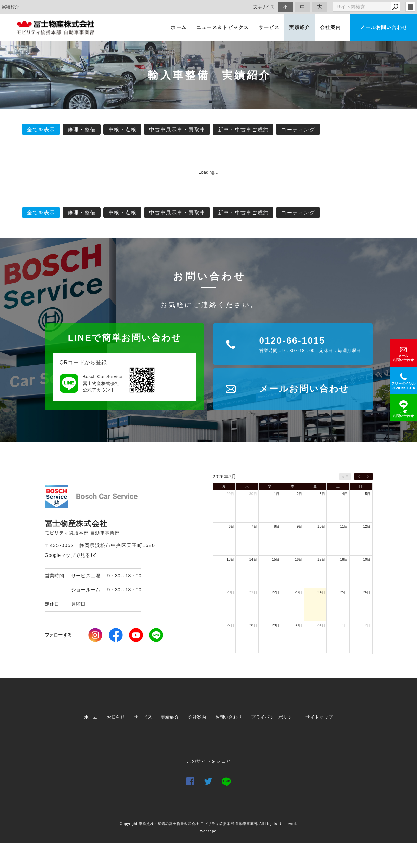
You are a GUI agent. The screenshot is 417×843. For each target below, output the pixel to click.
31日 (321, 625)
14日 (253, 559)
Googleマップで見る (70, 555)
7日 (254, 526)
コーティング (298, 129)
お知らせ (116, 717)
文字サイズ (264, 7)
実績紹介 (299, 27)
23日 (298, 592)
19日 (366, 559)
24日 (321, 592)
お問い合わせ (229, 717)
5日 (367, 494)
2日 (299, 494)
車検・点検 (122, 129)
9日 (299, 526)
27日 (230, 625)
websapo (208, 831)
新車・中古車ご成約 (243, 129)
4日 (345, 494)
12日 (366, 526)
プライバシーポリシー (274, 717)
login (410, 7)
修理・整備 (82, 129)
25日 (344, 592)
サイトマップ (319, 717)
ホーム (178, 27)
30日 (253, 494)
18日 (344, 559)
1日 (276, 494)
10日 (321, 526)
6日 (231, 526)
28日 (253, 625)
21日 (253, 592)
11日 (344, 526)
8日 (276, 526)
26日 (366, 592)
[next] (368, 476)
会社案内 (330, 27)
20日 (230, 592)
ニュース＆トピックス (222, 27)
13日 (230, 559)
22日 (275, 592)
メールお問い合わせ (383, 27)
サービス (269, 27)
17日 (321, 559)
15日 (275, 559)
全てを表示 (41, 129)
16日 (298, 559)
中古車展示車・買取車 (177, 129)
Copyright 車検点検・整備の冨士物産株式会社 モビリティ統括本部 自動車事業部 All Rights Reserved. (208, 824)
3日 (322, 494)
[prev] (359, 476)
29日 (230, 494)
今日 (345, 477)
